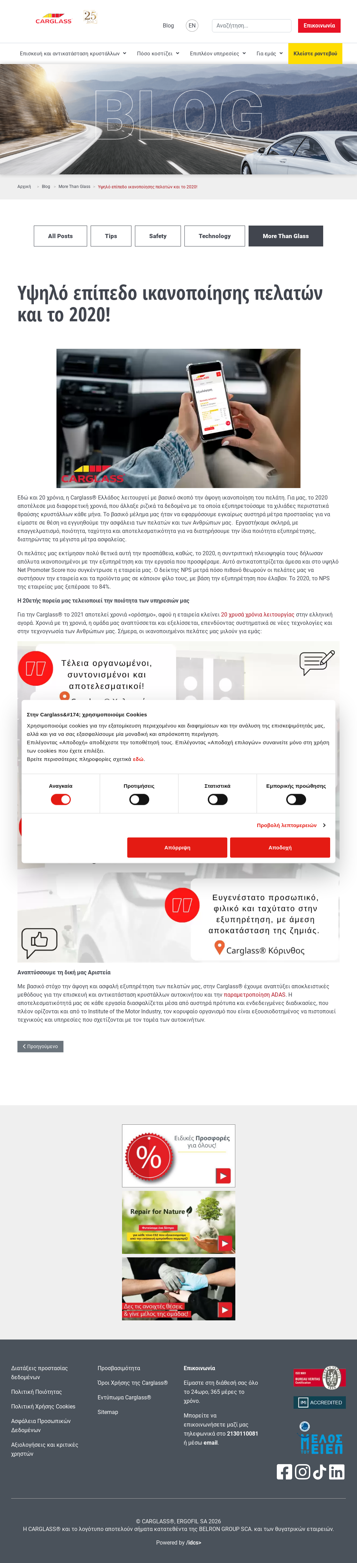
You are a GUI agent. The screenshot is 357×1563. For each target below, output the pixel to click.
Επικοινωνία (319, 25)
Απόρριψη (178, 847)
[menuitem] (73, 53)
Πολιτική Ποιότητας (36, 1392)
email (211, 1442)
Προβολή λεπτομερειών (287, 825)
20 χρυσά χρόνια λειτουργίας (258, 614)
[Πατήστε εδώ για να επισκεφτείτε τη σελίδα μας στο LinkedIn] (337, 1476)
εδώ (138, 759)
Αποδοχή (280, 847)
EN (192, 25)
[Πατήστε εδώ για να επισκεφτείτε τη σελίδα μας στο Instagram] (303, 1476)
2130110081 (242, 1433)
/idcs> (193, 1542)
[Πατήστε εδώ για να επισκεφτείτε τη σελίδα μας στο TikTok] (320, 1475)
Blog (168, 25)
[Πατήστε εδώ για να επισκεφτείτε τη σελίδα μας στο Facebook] (285, 1476)
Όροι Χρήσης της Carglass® (133, 1383)
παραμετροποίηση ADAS (255, 994)
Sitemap (108, 1412)
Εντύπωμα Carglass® (124, 1397)
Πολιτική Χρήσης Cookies (43, 1406)
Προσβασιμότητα (119, 1368)
